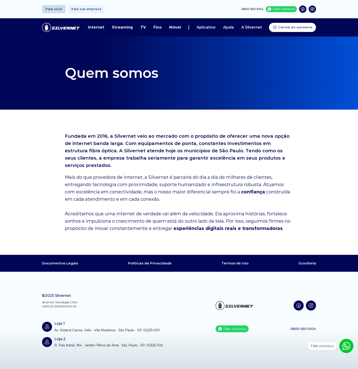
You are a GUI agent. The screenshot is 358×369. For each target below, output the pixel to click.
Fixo (157, 27)
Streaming (122, 27)
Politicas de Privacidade (150, 263)
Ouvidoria (307, 263)
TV (143, 27)
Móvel (175, 27)
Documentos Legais (60, 263)
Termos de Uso (234, 263)
